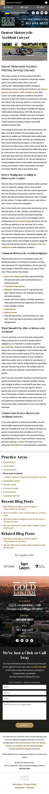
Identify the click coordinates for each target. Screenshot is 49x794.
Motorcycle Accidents (13, 473)
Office (41, 7)
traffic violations (27, 92)
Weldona (21, 749)
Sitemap (30, 788)
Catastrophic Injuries (11, 481)
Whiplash (8, 290)
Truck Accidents (9, 470)
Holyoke (33, 746)
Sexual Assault (9, 492)
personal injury (7, 347)
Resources (17, 784)
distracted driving (23, 221)
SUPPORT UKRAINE (17, 13)
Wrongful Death (9, 485)
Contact (20, 442)
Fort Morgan (18, 746)
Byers (29, 743)
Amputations (10, 309)
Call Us (8, 7)
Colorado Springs (39, 743)
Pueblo (40, 746)
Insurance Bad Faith (11, 496)
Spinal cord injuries (12, 276)
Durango (9, 746)
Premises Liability (10, 488)
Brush (23, 743)
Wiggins (28, 749)
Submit (24, 725)
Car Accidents (9, 466)
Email (24, 7)
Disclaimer (20, 788)
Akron (18, 743)
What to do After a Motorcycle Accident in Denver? (26, 477)
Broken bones (10, 312)
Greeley (27, 746)
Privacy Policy (30, 784)
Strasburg (13, 749)
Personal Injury (9, 462)
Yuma (37, 749)
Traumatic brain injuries (14, 286)
